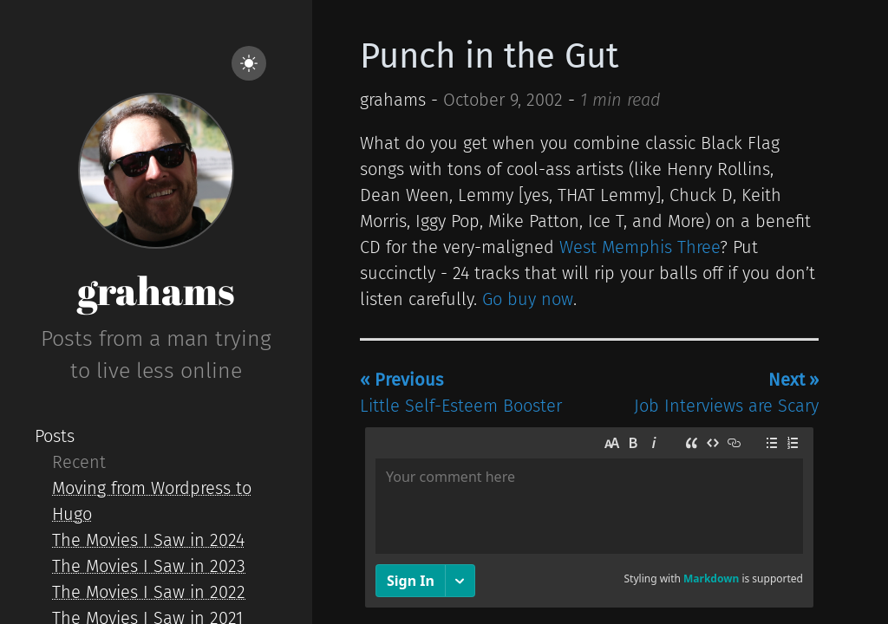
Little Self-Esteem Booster (461, 392)
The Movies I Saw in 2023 (148, 566)
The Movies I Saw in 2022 (148, 592)
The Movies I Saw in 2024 (148, 540)
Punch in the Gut (489, 56)
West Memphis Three (639, 247)
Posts (55, 436)
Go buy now (527, 299)
